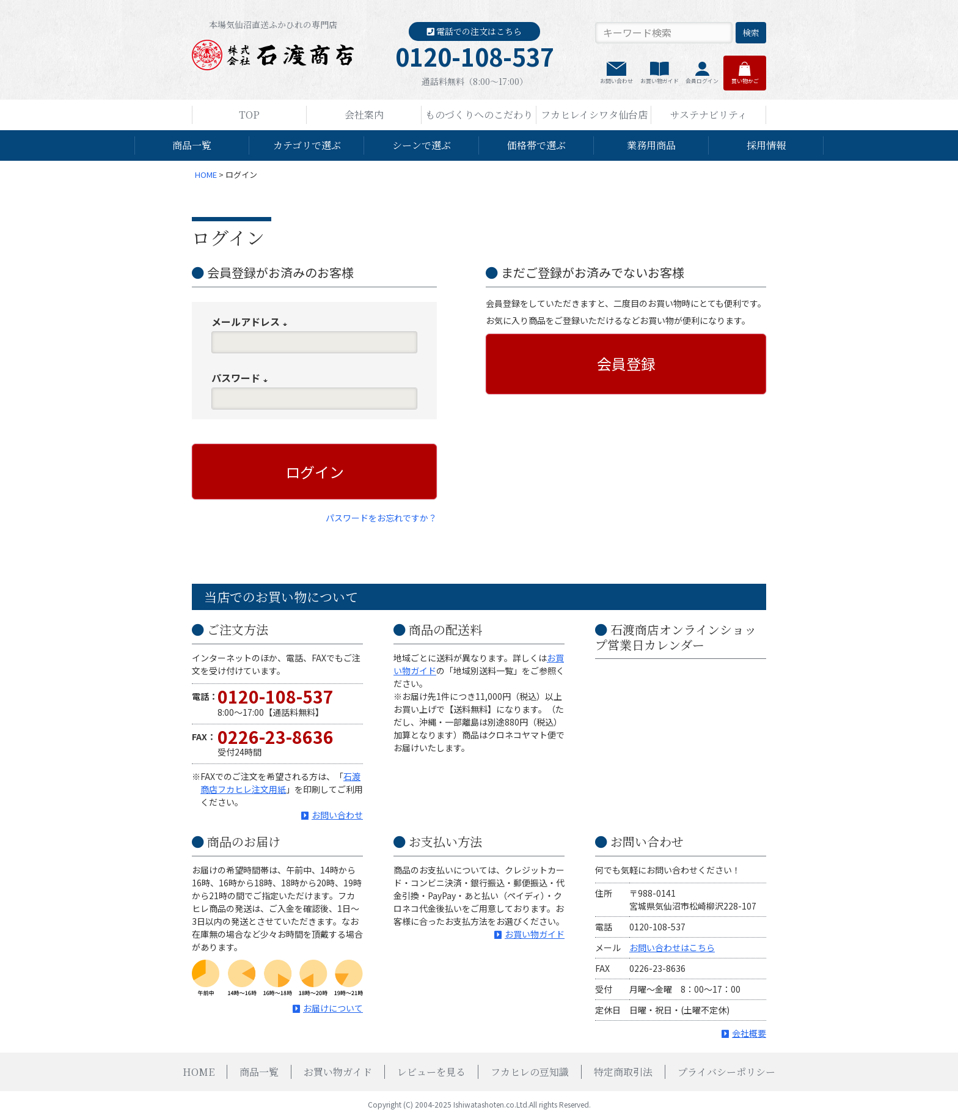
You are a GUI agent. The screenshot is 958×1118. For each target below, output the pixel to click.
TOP (249, 115)
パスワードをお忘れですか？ (381, 518)
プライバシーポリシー (726, 1072)
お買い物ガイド (659, 81)
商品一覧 (191, 145)
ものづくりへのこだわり (479, 115)
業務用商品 (651, 145)
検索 (750, 32)
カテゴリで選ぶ (307, 145)
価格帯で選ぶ (536, 145)
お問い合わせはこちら (672, 947)
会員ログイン (702, 81)
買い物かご (745, 81)
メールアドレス (251, 321)
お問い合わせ (616, 81)
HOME (206, 174)
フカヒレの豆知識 (530, 1072)
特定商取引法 (623, 1072)
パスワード (241, 377)
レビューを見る (431, 1072)
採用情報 (766, 145)
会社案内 (364, 115)
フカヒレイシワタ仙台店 (594, 115)
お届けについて (333, 1008)
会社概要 (749, 1033)
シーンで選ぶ (421, 145)
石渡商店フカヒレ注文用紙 (280, 782)
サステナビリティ (708, 115)
